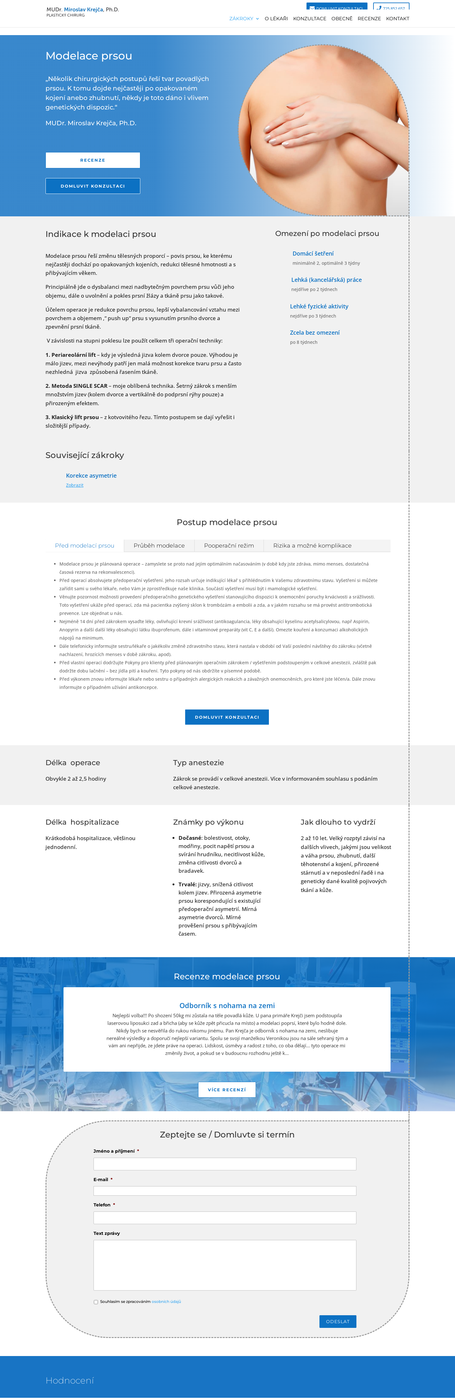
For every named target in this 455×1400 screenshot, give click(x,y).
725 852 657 (394, 8)
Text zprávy (107, 1235)
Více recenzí (227, 1091)
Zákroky (241, 18)
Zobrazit (74, 485)
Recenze (369, 18)
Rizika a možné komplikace (312, 545)
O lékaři (276, 18)
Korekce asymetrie (91, 475)
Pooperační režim (229, 545)
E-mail (103, 1182)
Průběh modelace (159, 545)
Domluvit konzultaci (339, 8)
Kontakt (398, 18)
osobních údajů (166, 1303)
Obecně (342, 18)
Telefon (104, 1207)
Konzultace (309, 18)
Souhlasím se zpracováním (140, 1303)
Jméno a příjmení (116, 1153)
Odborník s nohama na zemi (227, 1006)
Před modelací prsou (84, 545)
